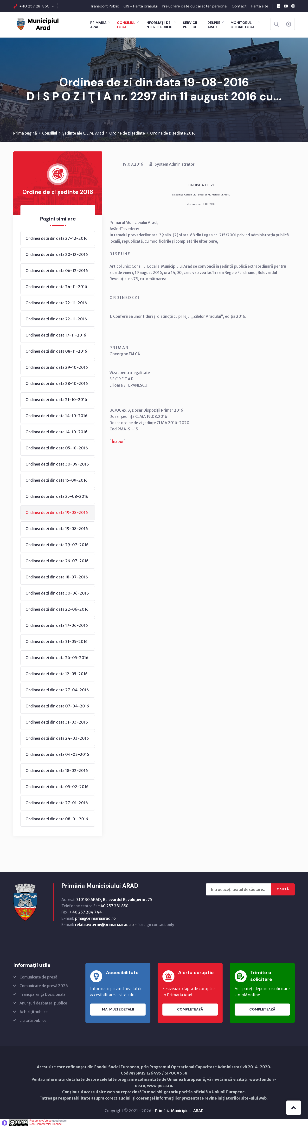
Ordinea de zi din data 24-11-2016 (56, 287)
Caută (283, 890)
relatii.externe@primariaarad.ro (104, 925)
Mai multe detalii (118, 1010)
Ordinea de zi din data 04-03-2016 (57, 754)
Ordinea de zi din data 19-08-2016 (57, 513)
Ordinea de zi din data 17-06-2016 (57, 625)
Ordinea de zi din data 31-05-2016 (57, 642)
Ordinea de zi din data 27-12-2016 (57, 238)
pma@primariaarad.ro (95, 918)
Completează (190, 1010)
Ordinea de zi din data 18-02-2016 (57, 771)
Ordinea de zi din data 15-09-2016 (57, 480)
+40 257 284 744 (85, 912)
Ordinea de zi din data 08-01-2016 (57, 819)
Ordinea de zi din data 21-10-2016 (56, 400)
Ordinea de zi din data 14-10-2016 (56, 416)
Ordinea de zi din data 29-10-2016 (57, 367)
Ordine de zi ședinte (127, 133)
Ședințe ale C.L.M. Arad (83, 133)
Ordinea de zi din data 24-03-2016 (57, 738)
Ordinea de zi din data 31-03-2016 (57, 722)
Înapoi (117, 442)
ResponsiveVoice (40, 1121)
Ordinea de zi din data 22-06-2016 (57, 609)
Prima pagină (25, 133)
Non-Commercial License (45, 1124)
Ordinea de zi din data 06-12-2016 (57, 271)
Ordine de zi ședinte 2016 (173, 133)
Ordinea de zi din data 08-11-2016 (56, 351)
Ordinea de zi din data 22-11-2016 (56, 303)
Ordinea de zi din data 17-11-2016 (56, 335)
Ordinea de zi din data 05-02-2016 (57, 787)
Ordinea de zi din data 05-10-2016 (57, 448)
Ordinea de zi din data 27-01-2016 (57, 803)
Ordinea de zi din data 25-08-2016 (57, 496)
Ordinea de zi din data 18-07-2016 (57, 577)
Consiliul (49, 133)
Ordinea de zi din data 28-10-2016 (57, 384)
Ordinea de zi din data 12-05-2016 (57, 674)
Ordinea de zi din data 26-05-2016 (57, 658)
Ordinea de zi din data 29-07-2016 (57, 545)
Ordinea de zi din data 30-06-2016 (57, 593)
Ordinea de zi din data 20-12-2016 (57, 255)
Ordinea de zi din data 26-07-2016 (57, 561)
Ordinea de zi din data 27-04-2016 (57, 690)
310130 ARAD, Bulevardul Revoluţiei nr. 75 (114, 900)
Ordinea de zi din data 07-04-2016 (57, 706)
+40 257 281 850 (34, 6)
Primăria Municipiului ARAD (179, 1111)
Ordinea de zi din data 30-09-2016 (57, 464)
